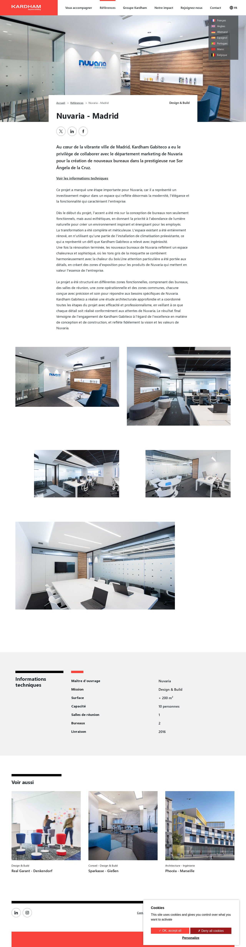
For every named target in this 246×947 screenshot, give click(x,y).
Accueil (60, 103)
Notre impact (164, 8)
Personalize (190, 938)
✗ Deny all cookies (211, 930)
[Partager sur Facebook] (84, 131)
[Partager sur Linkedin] (73, 131)
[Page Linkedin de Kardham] (17, 912)
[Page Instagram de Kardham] (28, 912)
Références (108, 8)
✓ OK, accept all (170, 930)
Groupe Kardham (135, 8)
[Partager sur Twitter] (61, 131)
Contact (215, 8)
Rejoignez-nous (191, 8)
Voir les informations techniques (82, 178)
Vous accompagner (78, 8)
